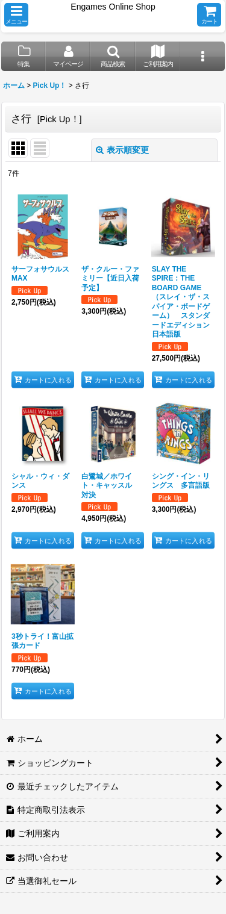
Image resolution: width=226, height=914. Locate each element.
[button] (16, 14)
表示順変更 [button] (122, 150)
